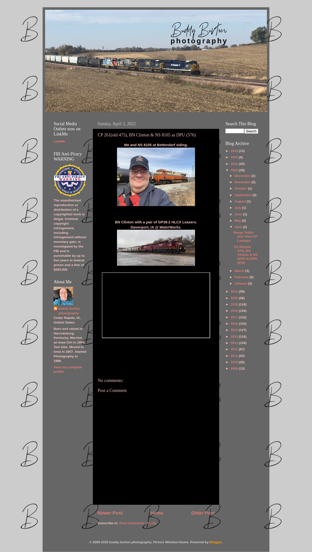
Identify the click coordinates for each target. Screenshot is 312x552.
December (242, 176)
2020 (235, 298)
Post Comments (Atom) (137, 523)
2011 (235, 356)
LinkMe (59, 141)
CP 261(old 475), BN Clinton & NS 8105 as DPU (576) (246, 255)
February (242, 277)
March (239, 271)
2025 (235, 151)
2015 (235, 330)
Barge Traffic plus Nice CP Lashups (245, 236)
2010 (235, 362)
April (238, 227)
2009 (235, 368)
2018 (235, 311)
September (243, 195)
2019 (235, 304)
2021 (235, 291)
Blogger (216, 542)
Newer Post (110, 512)
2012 (235, 349)
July (238, 207)
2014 (235, 336)
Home (156, 512)
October (241, 188)
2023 (235, 164)
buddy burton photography (69, 311)
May (238, 220)
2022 (235, 170)
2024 (235, 157)
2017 (235, 317)
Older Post (202, 512)
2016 (235, 323)
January (241, 283)
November (243, 182)
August (240, 201)
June (238, 214)
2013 (235, 343)
